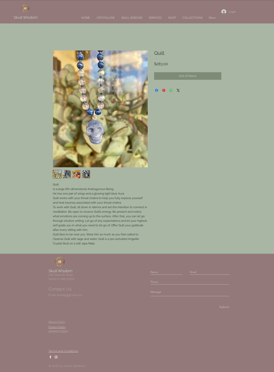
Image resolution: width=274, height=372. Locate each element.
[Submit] (224, 307)
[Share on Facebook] (156, 90)
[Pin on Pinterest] (164, 90)
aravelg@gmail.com (69, 295)
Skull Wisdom (25, 17)
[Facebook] (50, 357)
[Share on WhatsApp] (171, 90)
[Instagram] (56, 357)
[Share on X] (178, 90)
